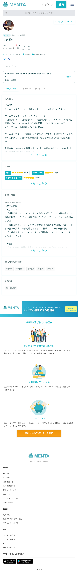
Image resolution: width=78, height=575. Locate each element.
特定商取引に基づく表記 (12, 519)
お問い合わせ (8, 502)
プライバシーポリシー (11, 523)
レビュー (26, 89)
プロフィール (10, 89)
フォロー (70, 22)
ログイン (48, 4)
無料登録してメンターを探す (39, 433)
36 (13, 54)
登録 (61, 4)
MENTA (39, 569)
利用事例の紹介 (9, 486)
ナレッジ (40, 89)
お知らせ (6, 494)
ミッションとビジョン (11, 498)
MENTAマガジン (9, 548)
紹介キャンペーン (10, 490)
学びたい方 (7, 478)
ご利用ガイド (8, 482)
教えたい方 (7, 473)
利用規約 (6, 515)
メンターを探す (9, 535)
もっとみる (39, 154)
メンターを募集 (9, 539)
